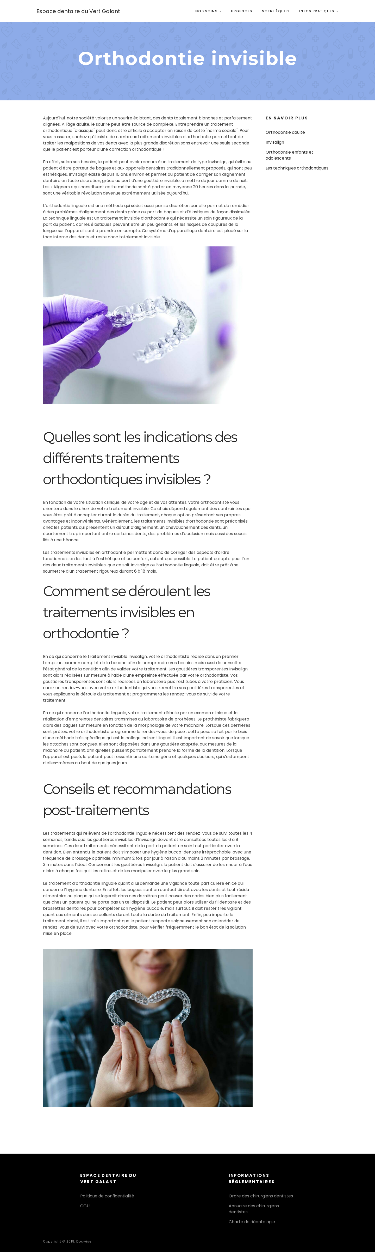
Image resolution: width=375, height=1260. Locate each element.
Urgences (241, 11)
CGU (85, 1206)
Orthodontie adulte (285, 132)
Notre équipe (276, 11)
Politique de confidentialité (107, 1196)
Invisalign (275, 142)
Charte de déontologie (252, 1222)
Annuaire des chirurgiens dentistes (254, 1209)
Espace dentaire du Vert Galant (78, 11)
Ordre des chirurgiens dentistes (261, 1196)
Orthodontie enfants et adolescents (289, 155)
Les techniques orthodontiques (297, 168)
